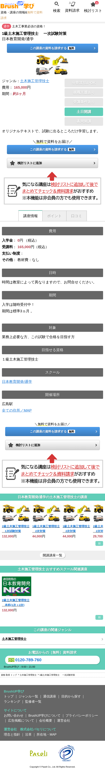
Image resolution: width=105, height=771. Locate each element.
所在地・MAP (47, 734)
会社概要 (45, 720)
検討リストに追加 (29, 163)
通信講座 (49, 696)
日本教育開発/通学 (17, 382)
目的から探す (71, 696)
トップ (9, 696)
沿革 (28, 734)
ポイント (54, 216)
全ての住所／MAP (17, 410)
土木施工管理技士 (34, 81)
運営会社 (63, 720)
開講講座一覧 (52, 555)
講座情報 (30, 216)
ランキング (12, 701)
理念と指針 (12, 734)
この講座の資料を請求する (52, 48)
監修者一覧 (33, 701)
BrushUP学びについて (44, 715)
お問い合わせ (13, 715)
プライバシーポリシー (82, 715)
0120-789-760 (24, 660)
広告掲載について (21, 720)
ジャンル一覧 (28, 696)
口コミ (76, 216)
